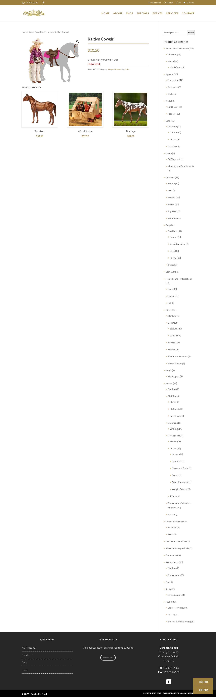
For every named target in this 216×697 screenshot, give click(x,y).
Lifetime (174, 132)
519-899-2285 (171, 667)
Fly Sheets (175, 408)
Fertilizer (172, 527)
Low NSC (176, 461)
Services (172, 13)
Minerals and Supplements (181, 166)
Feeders (171, 113)
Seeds (170, 534)
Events (158, 13)
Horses (169, 383)
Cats (168, 120)
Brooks (173, 441)
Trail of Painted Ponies (179, 621)
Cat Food (172, 126)
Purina (173, 139)
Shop (129, 13)
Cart (178, 3)
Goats (169, 370)
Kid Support (174, 376)
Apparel (169, 74)
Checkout (168, 3)
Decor (171, 322)
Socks (170, 93)
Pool (168, 582)
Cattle (169, 153)
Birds (168, 101)
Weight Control (179, 489)
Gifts (168, 310)
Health (171, 204)
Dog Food (172, 231)
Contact (188, 13)
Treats (171, 264)
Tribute (173, 496)
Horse (171, 61)
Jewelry (171, 342)
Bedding (172, 183)
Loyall (173, 250)
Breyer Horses (46, 32)
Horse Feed (173, 435)
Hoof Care (175, 67)
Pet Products (172, 562)
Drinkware (171, 271)
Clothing (172, 396)
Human (171, 296)
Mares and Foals (180, 468)
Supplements (174, 575)
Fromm (173, 237)
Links (24, 669)
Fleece (173, 401)
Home (105, 13)
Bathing (174, 428)
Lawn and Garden (174, 521)
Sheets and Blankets (177, 356)
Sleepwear (173, 87)
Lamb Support (175, 594)
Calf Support (174, 159)
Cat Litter (172, 146)
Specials (143, 13)
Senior (175, 475)
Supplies (172, 211)
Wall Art (174, 335)
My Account (154, 3)
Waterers (172, 218)
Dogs (168, 225)
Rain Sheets (175, 415)
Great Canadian (177, 243)
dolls (127, 69)
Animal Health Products (177, 48)
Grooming (173, 422)
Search (191, 32)
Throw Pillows (175, 363)
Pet (169, 302)
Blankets (172, 315)
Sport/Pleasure (179, 482)
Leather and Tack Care (176, 541)
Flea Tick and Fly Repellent (179, 278)
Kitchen (171, 349)
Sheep (169, 589)
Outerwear (173, 80)
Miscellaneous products (177, 548)
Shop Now (108, 657)
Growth (176, 454)
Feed (170, 190)
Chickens (172, 54)
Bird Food (172, 106)
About (117, 13)
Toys (37, 32)
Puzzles (171, 614)
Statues (173, 328)
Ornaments (171, 555)
